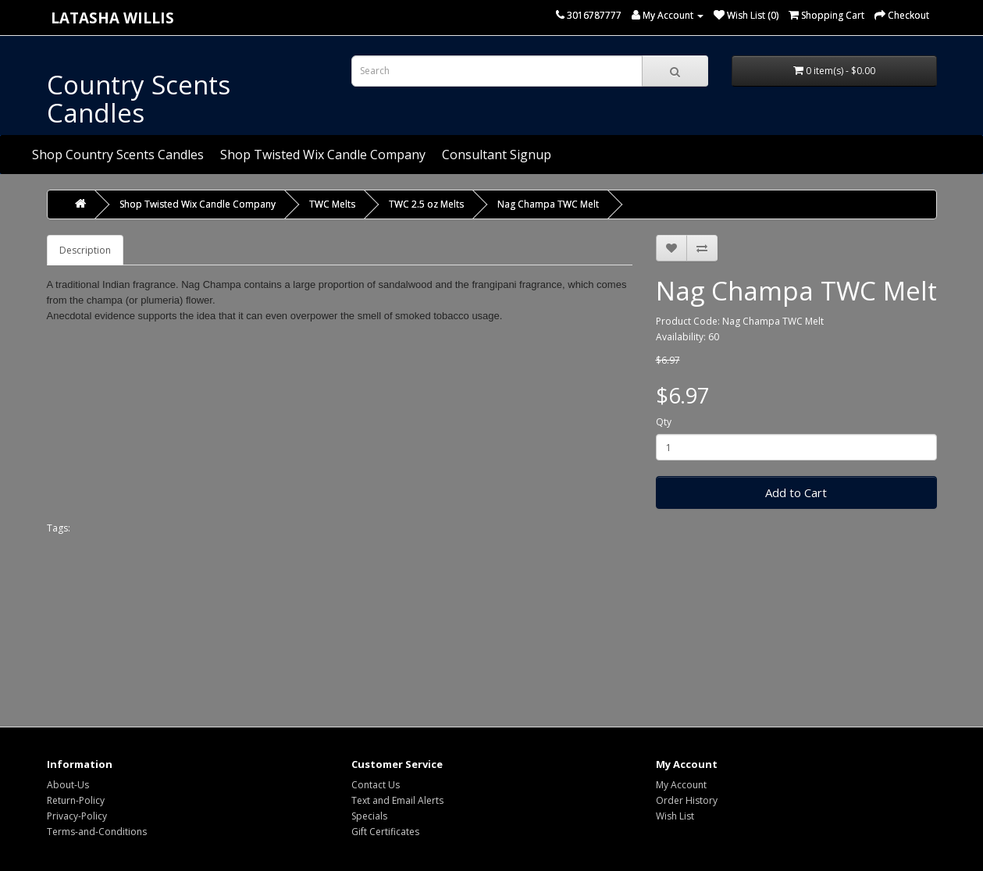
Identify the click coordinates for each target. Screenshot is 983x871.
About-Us (68, 784)
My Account (681, 784)
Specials (369, 816)
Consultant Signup (496, 154)
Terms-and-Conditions (97, 831)
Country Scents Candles (138, 98)
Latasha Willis (112, 17)
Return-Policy (76, 800)
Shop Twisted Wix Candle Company (323, 154)
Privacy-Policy (77, 816)
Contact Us (375, 784)
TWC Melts (332, 204)
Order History (687, 800)
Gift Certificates (385, 831)
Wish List (675, 816)
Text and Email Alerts (397, 800)
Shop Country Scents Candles (118, 154)
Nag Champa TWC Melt (548, 204)
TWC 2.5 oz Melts (426, 204)
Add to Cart (796, 492)
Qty (663, 421)
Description (85, 250)
